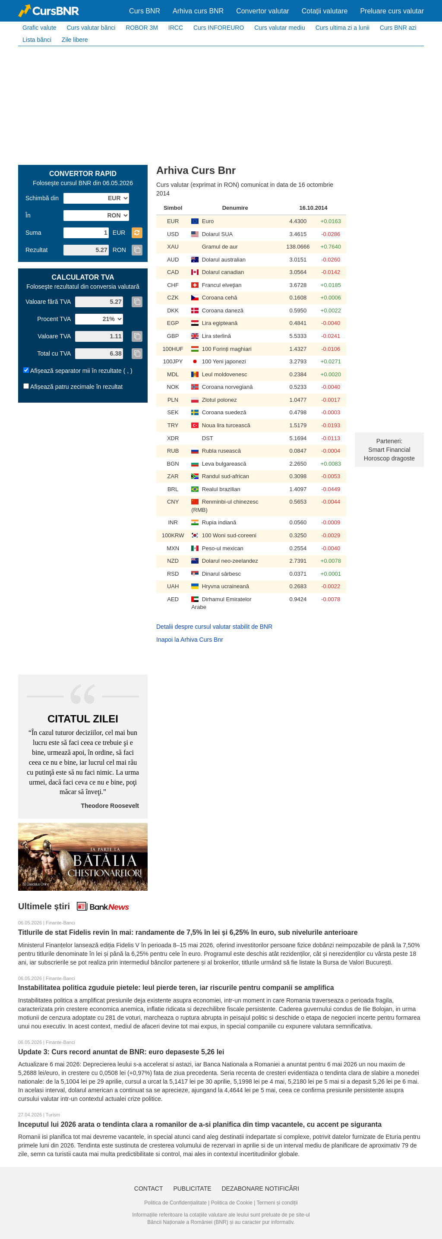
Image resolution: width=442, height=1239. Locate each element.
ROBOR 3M (142, 27)
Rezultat (36, 249)
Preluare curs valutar (392, 11)
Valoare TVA (54, 336)
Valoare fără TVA (48, 301)
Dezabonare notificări (260, 1188)
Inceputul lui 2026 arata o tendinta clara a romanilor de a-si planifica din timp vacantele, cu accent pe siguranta (200, 1124)
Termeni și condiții (276, 1203)
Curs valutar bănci (90, 27)
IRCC (175, 27)
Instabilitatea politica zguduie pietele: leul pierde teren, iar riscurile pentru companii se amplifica (176, 987)
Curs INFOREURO (218, 27)
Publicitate (192, 1188)
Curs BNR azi (398, 27)
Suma (33, 232)
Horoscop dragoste (389, 458)
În (28, 215)
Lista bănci (36, 39)
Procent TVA (54, 318)
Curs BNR (144, 11)
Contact (148, 1188)
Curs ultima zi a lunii (342, 27)
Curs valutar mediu (279, 27)
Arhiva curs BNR (198, 11)
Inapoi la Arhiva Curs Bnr (189, 639)
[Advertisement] (221, 104)
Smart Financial (389, 449)
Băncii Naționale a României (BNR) (187, 1222)
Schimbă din (42, 198)
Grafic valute (39, 27)
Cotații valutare (325, 11)
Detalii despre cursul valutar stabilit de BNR (214, 626)
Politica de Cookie (232, 1203)
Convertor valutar (262, 11)
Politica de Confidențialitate (175, 1203)
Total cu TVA (54, 353)
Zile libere (75, 39)
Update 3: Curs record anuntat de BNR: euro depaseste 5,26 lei (121, 1052)
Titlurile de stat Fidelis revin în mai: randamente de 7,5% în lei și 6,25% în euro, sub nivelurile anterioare (188, 932)
